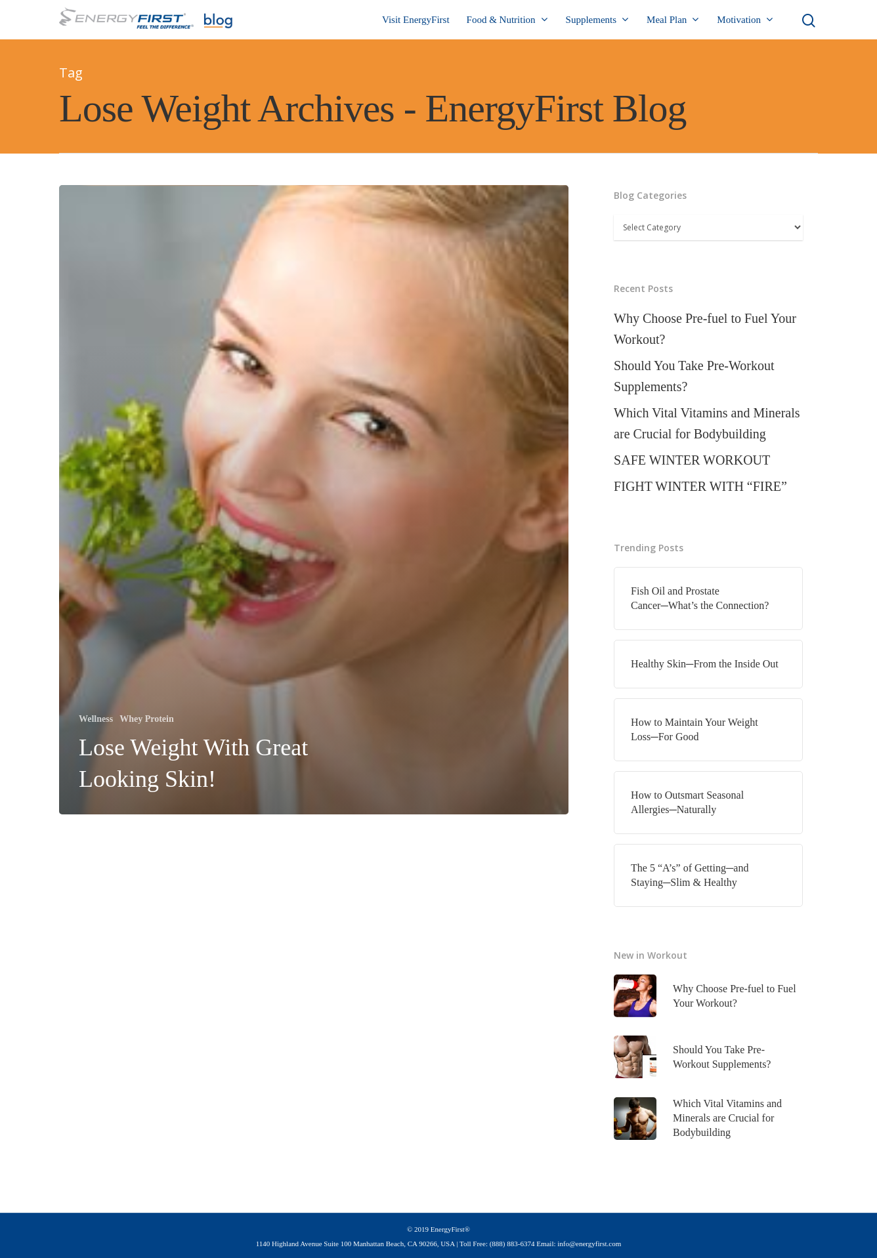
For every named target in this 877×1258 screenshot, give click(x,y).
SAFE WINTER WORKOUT (692, 460)
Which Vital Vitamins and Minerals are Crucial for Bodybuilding (707, 423)
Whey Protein (146, 719)
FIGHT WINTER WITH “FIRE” (700, 486)
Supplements (597, 20)
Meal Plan (672, 20)
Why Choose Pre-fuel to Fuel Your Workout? (705, 328)
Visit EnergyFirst (416, 19)
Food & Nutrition (507, 20)
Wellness (96, 719)
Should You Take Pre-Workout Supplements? (694, 376)
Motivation (745, 20)
